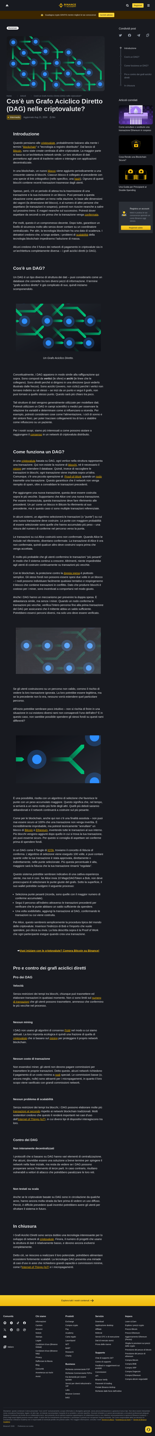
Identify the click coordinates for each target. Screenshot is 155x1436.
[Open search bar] (126, 5)
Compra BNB (130, 1364)
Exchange (69, 1321)
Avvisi (38, 1376)
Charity (68, 1356)
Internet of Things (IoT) (31, 1119)
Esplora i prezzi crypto (134, 1325)
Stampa (39, 1337)
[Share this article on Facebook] (129, 35)
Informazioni (41, 1321)
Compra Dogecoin (133, 1371)
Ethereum (42, 830)
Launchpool (70, 1340)
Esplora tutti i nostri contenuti (77, 1300)
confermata (91, 214)
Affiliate (98, 1329)
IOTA (51, 850)
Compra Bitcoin (131, 1360)
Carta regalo (70, 1337)
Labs (67, 1390)
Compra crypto (71, 1325)
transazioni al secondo (26, 1111)
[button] (148, 5)
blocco (52, 170)
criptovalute (48, 142)
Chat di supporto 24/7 (104, 1358)
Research (69, 1352)
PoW (67, 1030)
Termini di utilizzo (108, 1420)
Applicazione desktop (104, 1325)
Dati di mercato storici (104, 1340)
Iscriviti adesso (106, 15)
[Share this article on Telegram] (138, 35)
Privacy (39, 1357)
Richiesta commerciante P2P (77, 1369)
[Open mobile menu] (148, 5)
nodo (99, 476)
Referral (98, 1333)
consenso (36, 434)
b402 (67, 1397)
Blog (37, 1365)
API (96, 1376)
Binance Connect (72, 1394)
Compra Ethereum (133, 1375)
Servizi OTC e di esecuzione (107, 1337)
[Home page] (67, 5)
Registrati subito (136, 228)
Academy (69, 1333)
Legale (38, 1340)
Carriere (39, 1325)
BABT (67, 1348)
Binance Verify (101, 1380)
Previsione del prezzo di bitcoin (138, 1350)
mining (17, 468)
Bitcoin (17, 150)
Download (99, 1321)
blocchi (72, 464)
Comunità (40, 1369)
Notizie (38, 1333)
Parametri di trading (103, 1383)
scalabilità (82, 234)
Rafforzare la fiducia (44, 1361)
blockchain (29, 146)
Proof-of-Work (73, 476)
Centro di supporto (103, 1362)
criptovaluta (28, 460)
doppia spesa (72, 573)
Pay (67, 1329)
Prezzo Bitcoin (131, 1329)
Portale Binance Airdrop (105, 1387)
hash (77, 178)
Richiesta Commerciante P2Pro (78, 1373)
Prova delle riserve (103, 1344)
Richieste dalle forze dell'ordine (108, 1391)
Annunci (39, 1329)
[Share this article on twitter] (120, 35)
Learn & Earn (130, 1321)
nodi (57, 1074)
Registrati (138, 5)
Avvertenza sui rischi (44, 1372)
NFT (67, 1344)
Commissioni (100, 1372)
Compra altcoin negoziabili (136, 1379)
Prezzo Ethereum (132, 1333)
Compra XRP (130, 1368)
